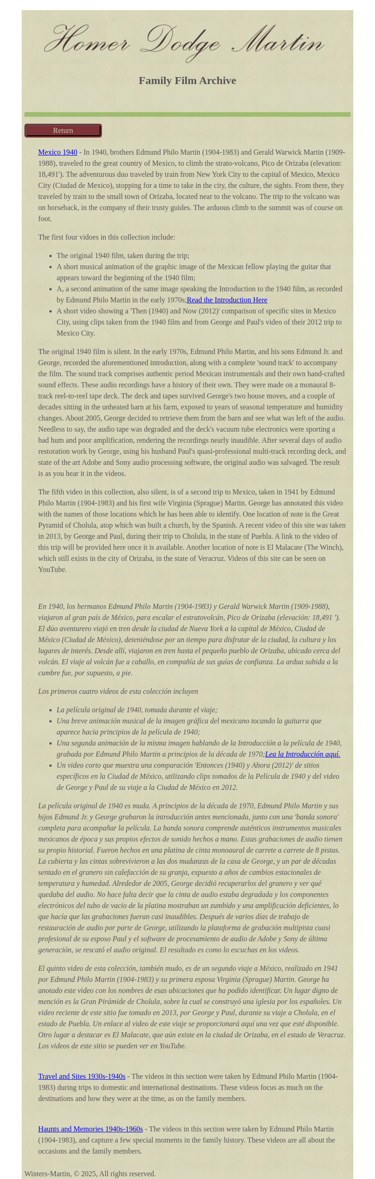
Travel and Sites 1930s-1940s (81, 1076)
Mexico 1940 (57, 152)
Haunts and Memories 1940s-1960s (90, 1129)
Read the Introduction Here (227, 300)
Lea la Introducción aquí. (302, 754)
